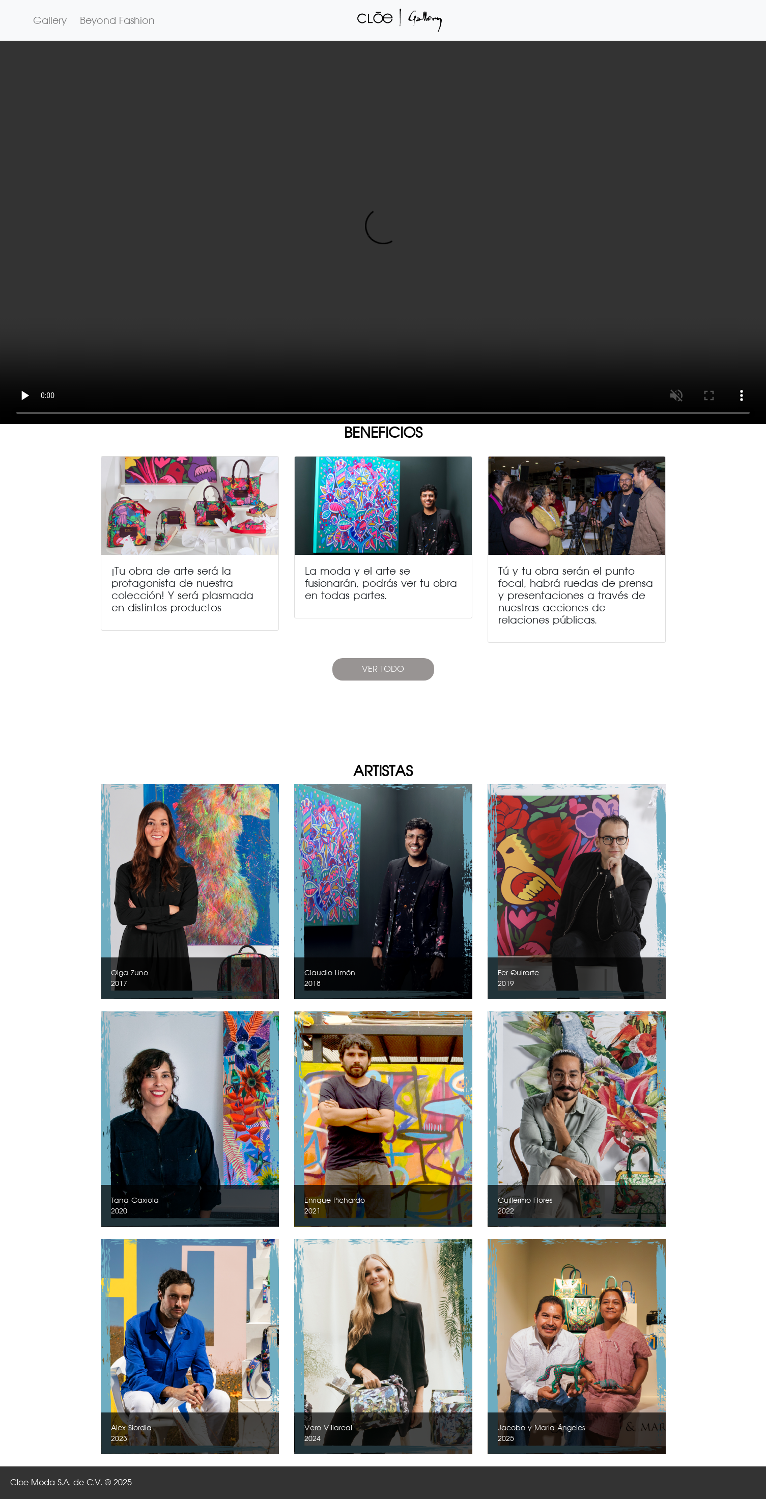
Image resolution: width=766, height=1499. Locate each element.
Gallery (50, 20)
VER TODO (383, 669)
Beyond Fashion (117, 20)
